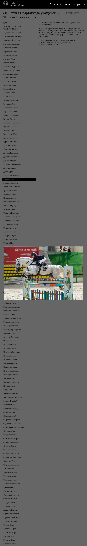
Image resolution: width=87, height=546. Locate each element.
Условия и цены (60, 4)
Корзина (79, 4)
